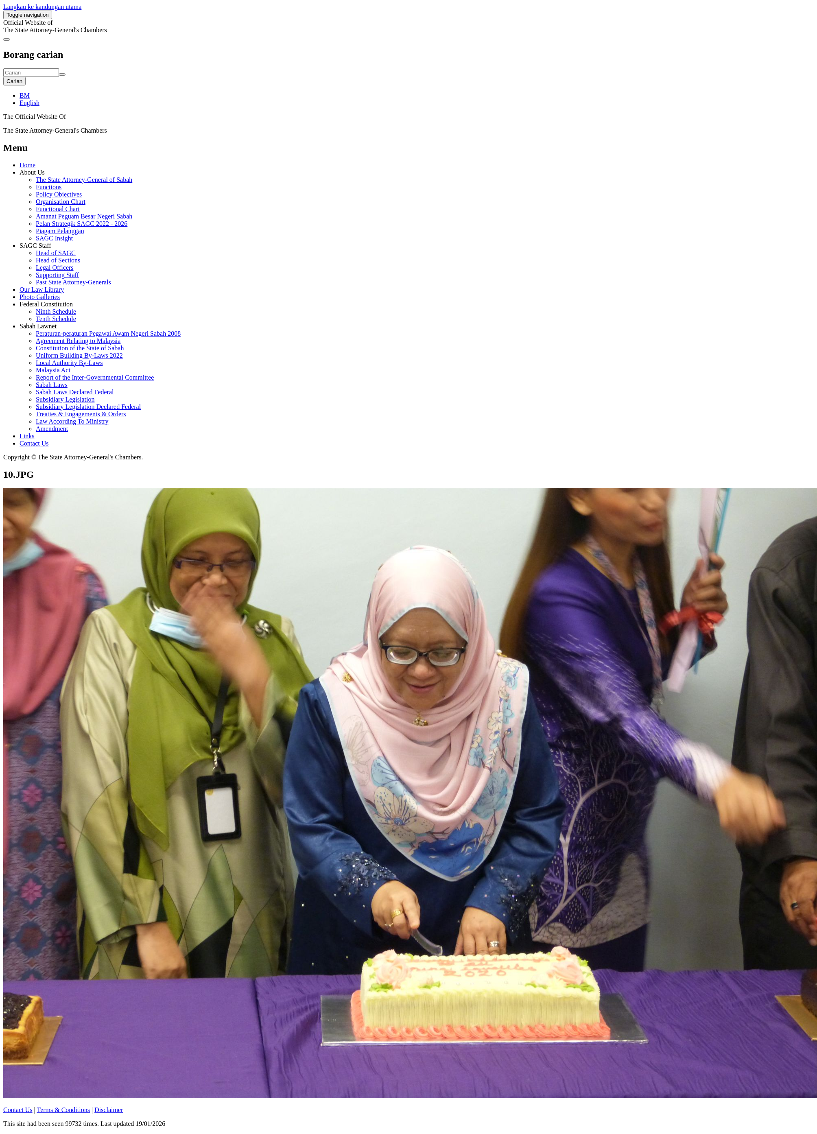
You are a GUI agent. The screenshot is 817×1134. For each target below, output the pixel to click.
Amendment (52, 428)
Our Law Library (42, 289)
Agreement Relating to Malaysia (78, 340)
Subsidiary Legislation (65, 399)
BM (25, 95)
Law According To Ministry (72, 421)
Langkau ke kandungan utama (42, 6)
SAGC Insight (54, 238)
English (29, 102)
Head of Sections (58, 260)
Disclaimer (108, 1109)
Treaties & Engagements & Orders (81, 414)
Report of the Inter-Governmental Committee (95, 377)
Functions (48, 187)
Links (27, 436)
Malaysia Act (53, 370)
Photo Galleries (40, 296)
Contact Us (34, 443)
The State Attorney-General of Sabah (84, 179)
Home (27, 165)
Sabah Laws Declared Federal (75, 392)
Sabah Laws (52, 384)
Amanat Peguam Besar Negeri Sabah (84, 216)
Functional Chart (58, 208)
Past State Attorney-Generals (73, 282)
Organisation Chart (60, 201)
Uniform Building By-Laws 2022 (79, 355)
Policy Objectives (59, 194)
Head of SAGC (56, 252)
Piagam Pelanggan (60, 230)
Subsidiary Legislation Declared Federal (88, 406)
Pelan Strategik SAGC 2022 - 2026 (81, 223)
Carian (14, 81)
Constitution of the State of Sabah (80, 348)
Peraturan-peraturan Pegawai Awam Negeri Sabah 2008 (108, 333)
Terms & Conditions (63, 1109)
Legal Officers (55, 267)
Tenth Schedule (56, 318)
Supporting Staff (57, 274)
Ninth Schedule (56, 311)
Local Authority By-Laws (69, 362)
